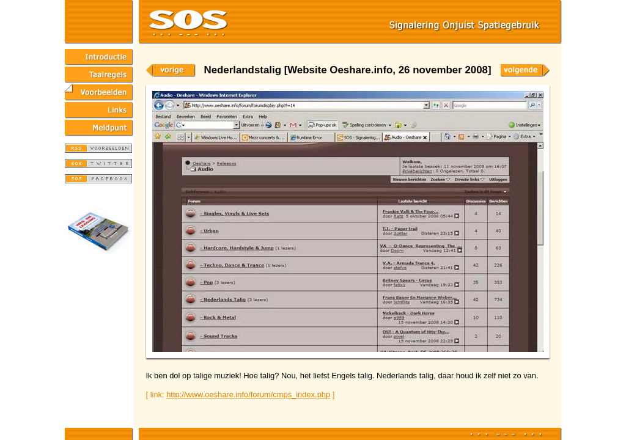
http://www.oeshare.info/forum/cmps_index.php (248, 394)
